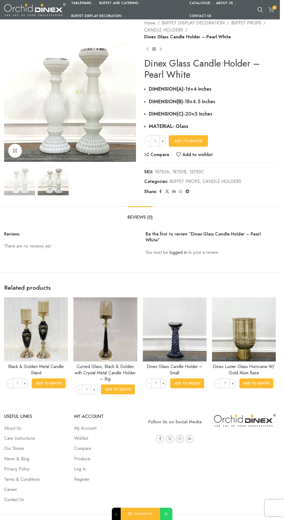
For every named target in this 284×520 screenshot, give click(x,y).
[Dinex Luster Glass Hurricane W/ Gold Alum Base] (244, 329)
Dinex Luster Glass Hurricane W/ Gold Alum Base (244, 369)
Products (82, 459)
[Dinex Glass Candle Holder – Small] (175, 329)
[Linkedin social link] (174, 191)
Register (81, 479)
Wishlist (81, 438)
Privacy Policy (17, 469)
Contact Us (14, 499)
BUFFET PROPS (246, 23)
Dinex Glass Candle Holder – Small (174, 369)
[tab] (140, 214)
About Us (12, 428)
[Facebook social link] (160, 191)
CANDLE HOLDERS (163, 30)
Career (10, 489)
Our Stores (14, 448)
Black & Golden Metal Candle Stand (36, 369)
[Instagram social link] (180, 432)
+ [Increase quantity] (162, 140)
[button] (49, 383)
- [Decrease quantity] (147, 140)
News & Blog (16, 459)
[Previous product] (147, 49)
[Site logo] (35, 9)
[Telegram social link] (187, 191)
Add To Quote (188, 140)
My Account (85, 428)
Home (149, 23)
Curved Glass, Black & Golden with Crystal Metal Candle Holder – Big (105, 372)
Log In (80, 469)
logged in (178, 252)
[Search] (260, 9)
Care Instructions (19, 438)
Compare (82, 448)
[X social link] (167, 191)
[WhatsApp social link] (180, 191)
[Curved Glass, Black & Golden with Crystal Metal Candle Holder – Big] (105, 329)
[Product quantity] (155, 141)
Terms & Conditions (22, 479)
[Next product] (160, 49)
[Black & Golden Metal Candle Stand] (36, 329)
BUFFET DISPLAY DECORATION (193, 23)
